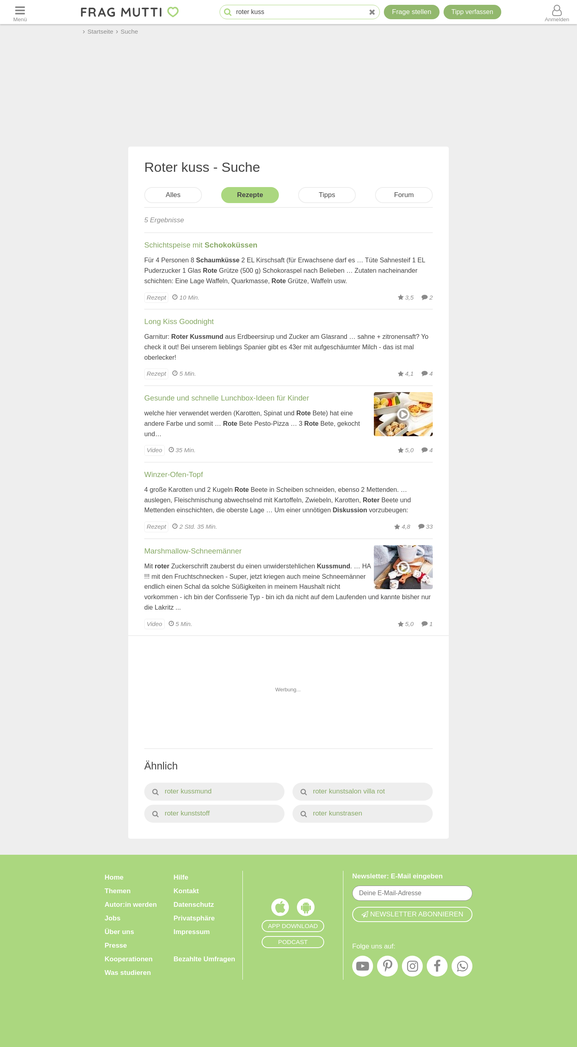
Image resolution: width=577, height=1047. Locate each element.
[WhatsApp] (462, 968)
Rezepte (250, 195)
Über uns (119, 932)
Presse (116, 945)
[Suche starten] (228, 12)
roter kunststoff (181, 813)
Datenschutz (194, 904)
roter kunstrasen (331, 813)
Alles (173, 195)
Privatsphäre (194, 918)
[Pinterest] (387, 968)
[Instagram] (412, 968)
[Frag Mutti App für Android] (306, 909)
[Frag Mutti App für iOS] (280, 909)
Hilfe (181, 877)
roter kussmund (182, 791)
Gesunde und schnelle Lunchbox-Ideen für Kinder (226, 398)
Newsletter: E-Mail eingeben (397, 876)
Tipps (327, 195)
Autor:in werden (131, 904)
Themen (118, 891)
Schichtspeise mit (201, 245)
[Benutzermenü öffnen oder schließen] (557, 12)
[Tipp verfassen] (472, 12)
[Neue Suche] (372, 12)
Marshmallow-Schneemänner (193, 551)
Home (114, 877)
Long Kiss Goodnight (179, 321)
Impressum (192, 932)
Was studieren (128, 973)
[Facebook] (437, 968)
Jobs (113, 918)
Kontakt (186, 891)
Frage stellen (411, 12)
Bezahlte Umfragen (204, 959)
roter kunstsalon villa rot (343, 791)
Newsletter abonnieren (412, 914)
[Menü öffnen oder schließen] (20, 12)
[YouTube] (362, 968)
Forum (404, 195)
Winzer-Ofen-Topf (173, 474)
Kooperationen (129, 959)
